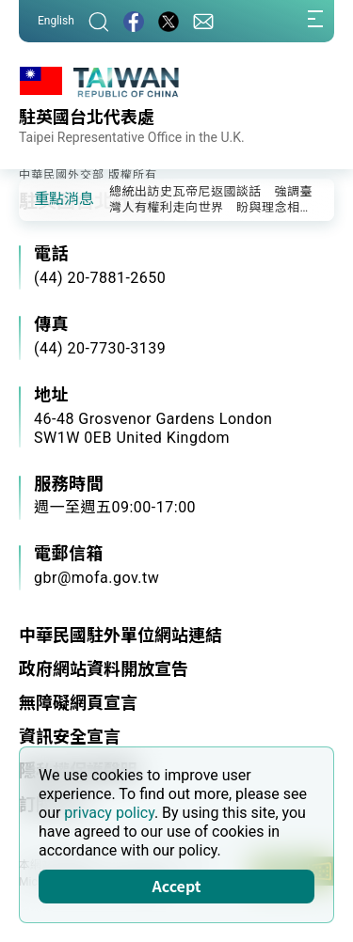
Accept (176, 885)
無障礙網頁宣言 (78, 703)
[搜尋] (98, 21)
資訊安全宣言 (69, 736)
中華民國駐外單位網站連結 (120, 635)
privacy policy (109, 813)
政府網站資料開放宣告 (103, 669)
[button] (47, 198)
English (56, 20)
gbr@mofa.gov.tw (96, 578)
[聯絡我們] (203, 21)
